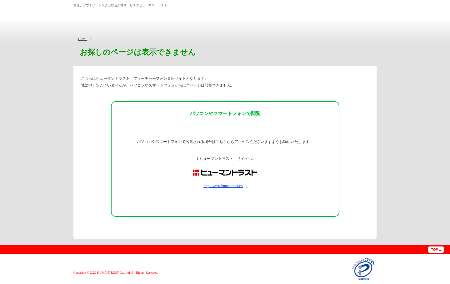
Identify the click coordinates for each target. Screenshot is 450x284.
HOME (82, 39)
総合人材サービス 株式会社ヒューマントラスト (113, 16)
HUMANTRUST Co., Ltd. (114, 272)
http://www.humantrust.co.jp (225, 186)
